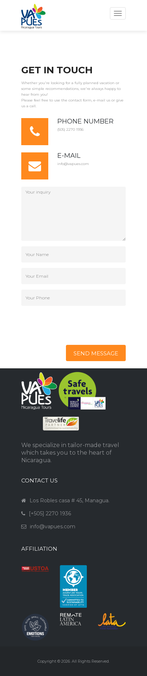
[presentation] (76, 325)
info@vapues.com (73, 163)
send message (96, 353)
